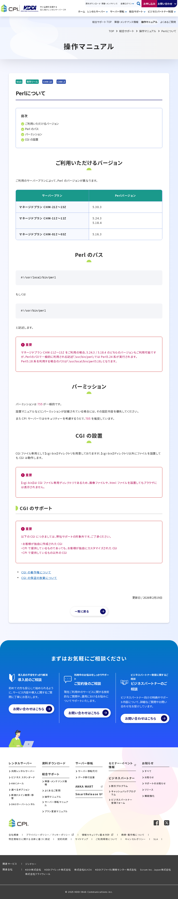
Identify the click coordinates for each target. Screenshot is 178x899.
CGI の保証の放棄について (39, 578)
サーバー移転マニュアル (56, 803)
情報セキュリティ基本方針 (96, 834)
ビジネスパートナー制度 (160, 11)
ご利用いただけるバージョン (42, 123)
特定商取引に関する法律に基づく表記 (29, 839)
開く (175, 4)
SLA (155, 839)
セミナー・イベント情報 (121, 765)
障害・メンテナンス (110, 3)
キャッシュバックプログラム (123, 793)
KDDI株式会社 (33, 869)
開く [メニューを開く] (107, 12)
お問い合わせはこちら (32, 709)
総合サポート (136, 11)
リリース (149, 789)
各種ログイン (126, 3)
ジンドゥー (31, 864)
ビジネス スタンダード (23, 777)
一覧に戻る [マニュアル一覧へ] (82, 611)
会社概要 (14, 834)
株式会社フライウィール (38, 874)
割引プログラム (119, 786)
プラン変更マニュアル (56, 811)
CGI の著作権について (36, 572)
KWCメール (17, 783)
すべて (148, 771)
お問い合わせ (165, 3)
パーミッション (33, 134)
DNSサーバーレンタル (23, 804)
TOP (111, 31)
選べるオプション (20, 789)
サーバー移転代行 (88, 771)
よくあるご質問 (52, 790)
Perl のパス (32, 129)
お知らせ (147, 763)
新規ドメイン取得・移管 (22, 796)
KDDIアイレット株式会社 (57, 869)
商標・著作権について (133, 834)
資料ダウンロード (93, 3)
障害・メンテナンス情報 (56, 783)
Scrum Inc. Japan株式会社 (155, 869)
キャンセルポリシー (135, 839)
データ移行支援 (86, 777)
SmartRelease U (88, 794)
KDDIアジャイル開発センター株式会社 (116, 869)
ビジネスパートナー (122, 778)
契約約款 (62, 839)
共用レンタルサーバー (23, 771)
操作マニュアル (147, 31)
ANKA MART (84, 786)
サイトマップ (81, 839)
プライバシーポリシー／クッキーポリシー (48, 834)
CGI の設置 (31, 139)
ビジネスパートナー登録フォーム (121, 801)
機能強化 (150, 795)
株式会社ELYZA (83, 869)
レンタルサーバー (96, 11)
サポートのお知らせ (155, 783)
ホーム (81, 11)
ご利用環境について (106, 839)
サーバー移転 (117, 11)
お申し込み (149, 3)
